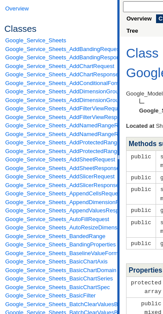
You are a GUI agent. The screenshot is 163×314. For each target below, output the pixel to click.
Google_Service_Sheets (35, 40)
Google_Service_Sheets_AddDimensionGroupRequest (59, 91)
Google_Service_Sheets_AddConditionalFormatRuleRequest (59, 83)
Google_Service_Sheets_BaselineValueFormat (59, 253)
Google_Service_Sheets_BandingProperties (59, 244)
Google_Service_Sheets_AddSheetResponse (59, 168)
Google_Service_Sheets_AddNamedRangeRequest (59, 125)
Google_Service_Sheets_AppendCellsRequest (59, 193)
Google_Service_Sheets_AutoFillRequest (57, 219)
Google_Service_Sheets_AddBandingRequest (59, 49)
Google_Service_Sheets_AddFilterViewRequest (59, 108)
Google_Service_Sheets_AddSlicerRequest (59, 176)
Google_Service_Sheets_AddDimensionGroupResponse (59, 100)
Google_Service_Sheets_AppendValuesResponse (59, 210)
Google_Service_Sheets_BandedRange (55, 236)
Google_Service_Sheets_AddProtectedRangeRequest (59, 142)
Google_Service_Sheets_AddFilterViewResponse (59, 117)
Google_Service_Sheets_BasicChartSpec (57, 287)
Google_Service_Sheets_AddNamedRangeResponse (59, 134)
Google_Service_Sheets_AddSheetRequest (59, 159)
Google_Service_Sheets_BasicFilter (50, 295)
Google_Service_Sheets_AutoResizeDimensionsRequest (59, 227)
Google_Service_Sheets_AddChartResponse (59, 74)
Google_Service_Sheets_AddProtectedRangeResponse (59, 151)
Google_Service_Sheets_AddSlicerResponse (59, 185)
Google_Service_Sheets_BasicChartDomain (59, 270)
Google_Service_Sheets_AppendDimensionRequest (59, 202)
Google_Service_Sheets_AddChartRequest (59, 66)
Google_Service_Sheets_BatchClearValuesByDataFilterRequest (59, 304)
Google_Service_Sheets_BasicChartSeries (59, 278)
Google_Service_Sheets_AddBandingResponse (59, 57)
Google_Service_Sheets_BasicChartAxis (56, 261)
